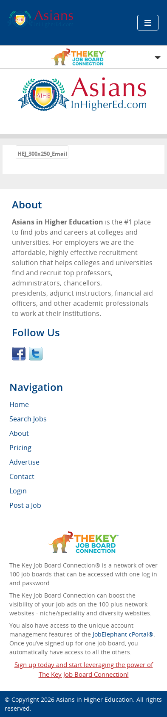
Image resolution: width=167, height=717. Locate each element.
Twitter (35, 353)
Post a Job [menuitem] (25, 505)
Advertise (24, 462)
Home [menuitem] (19, 404)
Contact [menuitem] (21, 476)
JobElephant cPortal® (123, 634)
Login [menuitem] (18, 491)
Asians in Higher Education (94, 699)
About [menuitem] (19, 433)
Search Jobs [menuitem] (28, 419)
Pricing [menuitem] (20, 447)
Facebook (18, 353)
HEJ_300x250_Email (42, 154)
